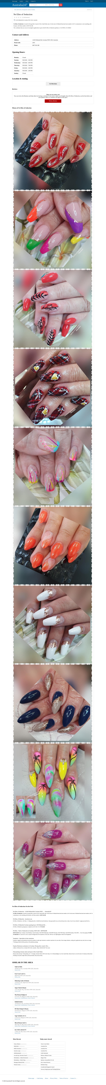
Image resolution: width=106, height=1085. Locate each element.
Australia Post (44, 1046)
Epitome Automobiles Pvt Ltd (47, 1060)
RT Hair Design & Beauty (21, 1008)
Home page (14, 1)
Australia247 (19, 5)
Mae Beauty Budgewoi (21, 994)
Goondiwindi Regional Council (47, 1067)
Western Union (20, 1064)
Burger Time (43, 1057)
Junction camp (20, 1050)
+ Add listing (39, 1078)
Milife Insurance (20, 1048)
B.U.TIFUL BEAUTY (20, 1030)
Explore (21, 1)
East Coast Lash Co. (20, 973)
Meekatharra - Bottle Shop (22, 1060)
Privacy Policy (53, 1078)
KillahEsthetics (19, 1001)
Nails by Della (18, 966)
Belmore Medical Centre (46, 1055)
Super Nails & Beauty (20, 987)
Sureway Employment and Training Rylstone (50, 1069)
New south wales (17, 9)
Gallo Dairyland (44, 1053)
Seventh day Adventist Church (23, 1055)
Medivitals (19, 1046)
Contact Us (33, 1)
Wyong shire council (26, 9)
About (27, 1)
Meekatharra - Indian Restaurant (24, 1057)
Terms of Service (64, 1078)
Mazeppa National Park (22, 1062)
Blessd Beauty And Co (20, 1022)
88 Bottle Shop (44, 1064)
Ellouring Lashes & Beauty (22, 980)
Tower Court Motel (45, 1044)
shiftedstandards (20, 1053)
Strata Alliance (20, 1044)
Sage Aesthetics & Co (20, 1015)
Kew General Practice (45, 1062)
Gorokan (33, 9)
